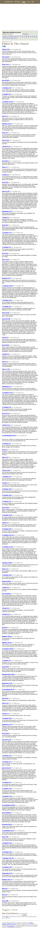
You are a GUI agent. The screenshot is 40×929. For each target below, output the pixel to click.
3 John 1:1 (5, 713)
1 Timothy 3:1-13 (7, 392)
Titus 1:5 (5, 116)
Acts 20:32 (5, 667)
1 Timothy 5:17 (6, 88)
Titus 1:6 (5, 361)
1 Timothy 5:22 (6, 529)
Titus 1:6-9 (5, 64)
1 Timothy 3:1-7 (7, 232)
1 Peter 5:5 (5, 354)
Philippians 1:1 (7, 386)
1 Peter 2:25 (6, 470)
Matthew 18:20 (6, 636)
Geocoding (17, 1)
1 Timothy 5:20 (6, 718)
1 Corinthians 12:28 (8, 805)
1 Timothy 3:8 (6, 306)
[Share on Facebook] (4, 46)
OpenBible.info (9, 1)
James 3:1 (5, 522)
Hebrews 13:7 (6, 278)
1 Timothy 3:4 (6, 501)
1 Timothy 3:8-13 (7, 286)
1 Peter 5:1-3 (6, 614)
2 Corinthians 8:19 (8, 689)
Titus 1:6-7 (5, 703)
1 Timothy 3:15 (6, 788)
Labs (28, 1)
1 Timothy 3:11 (6, 755)
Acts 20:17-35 (6, 739)
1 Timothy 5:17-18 (7, 858)
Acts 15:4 (5, 225)
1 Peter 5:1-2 (6, 425)
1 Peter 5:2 (5, 217)
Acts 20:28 (5, 80)
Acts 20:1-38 (6, 319)
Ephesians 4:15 (7, 683)
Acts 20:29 (5, 733)
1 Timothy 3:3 (6, 762)
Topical (24, 1)
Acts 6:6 (4, 888)
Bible (7, 916)
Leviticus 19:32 (7, 563)
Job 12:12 (5, 698)
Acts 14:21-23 (6, 768)
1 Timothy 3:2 (6, 94)
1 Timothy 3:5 (6, 407)
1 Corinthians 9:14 (8, 830)
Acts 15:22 (5, 345)
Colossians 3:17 (7, 873)
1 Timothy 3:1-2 (7, 796)
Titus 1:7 (5, 167)
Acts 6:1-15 (5, 191)
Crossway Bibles (10, 926)
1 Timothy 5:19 (6, 575)
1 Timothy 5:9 (6, 782)
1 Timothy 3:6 (6, 476)
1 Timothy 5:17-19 (7, 535)
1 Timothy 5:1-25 (7, 547)
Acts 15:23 (5, 507)
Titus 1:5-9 (5, 259)
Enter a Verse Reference (14, 913)
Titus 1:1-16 (5, 369)
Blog (33, 1)
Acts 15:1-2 (5, 413)
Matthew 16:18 (6, 642)
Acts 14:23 (5, 57)
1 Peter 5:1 (5, 175)
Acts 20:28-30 (6, 813)
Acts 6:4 (4, 894)
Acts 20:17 (5, 161)
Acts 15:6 (5, 253)
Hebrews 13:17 (6, 124)
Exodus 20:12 (6, 581)
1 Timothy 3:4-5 (7, 515)
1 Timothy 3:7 (6, 660)
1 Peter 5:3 (5, 587)
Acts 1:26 (5, 837)
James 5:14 (5, 49)
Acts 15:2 (5, 182)
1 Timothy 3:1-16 (7, 101)
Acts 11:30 (5, 140)
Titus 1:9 (5, 132)
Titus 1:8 (5, 569)
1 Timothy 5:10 (6, 843)
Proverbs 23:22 (7, 824)
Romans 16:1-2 (7, 879)
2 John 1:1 (5, 483)
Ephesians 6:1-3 (7, 724)
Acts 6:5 (4, 627)
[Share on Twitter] (3, 46)
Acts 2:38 (5, 901)
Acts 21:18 (5, 312)
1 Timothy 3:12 (6, 495)
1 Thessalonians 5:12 (9, 435)
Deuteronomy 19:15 (8, 674)
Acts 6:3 (4, 450)
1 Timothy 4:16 (6, 852)
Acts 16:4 (5, 337)
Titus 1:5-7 (5, 457)
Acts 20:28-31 (6, 593)
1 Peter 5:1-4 (6, 146)
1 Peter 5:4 (5, 608)
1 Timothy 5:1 (6, 443)
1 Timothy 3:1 (6, 247)
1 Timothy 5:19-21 (7, 649)
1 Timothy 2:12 (6, 867)
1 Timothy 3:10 (6, 489)
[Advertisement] (20, 17)
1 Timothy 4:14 (6, 300)
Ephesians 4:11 (7, 211)
